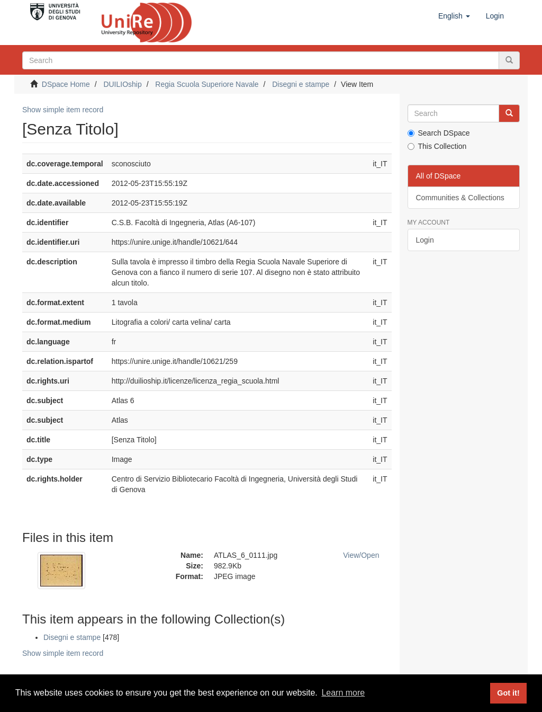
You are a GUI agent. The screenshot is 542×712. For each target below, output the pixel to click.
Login (425, 240)
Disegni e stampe (300, 84)
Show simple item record (62, 109)
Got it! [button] (508, 693)
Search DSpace (439, 133)
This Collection (437, 146)
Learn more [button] (343, 692)
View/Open (361, 555)
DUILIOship (122, 84)
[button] (454, 16)
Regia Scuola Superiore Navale (206, 84)
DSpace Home (66, 84)
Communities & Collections (460, 197)
